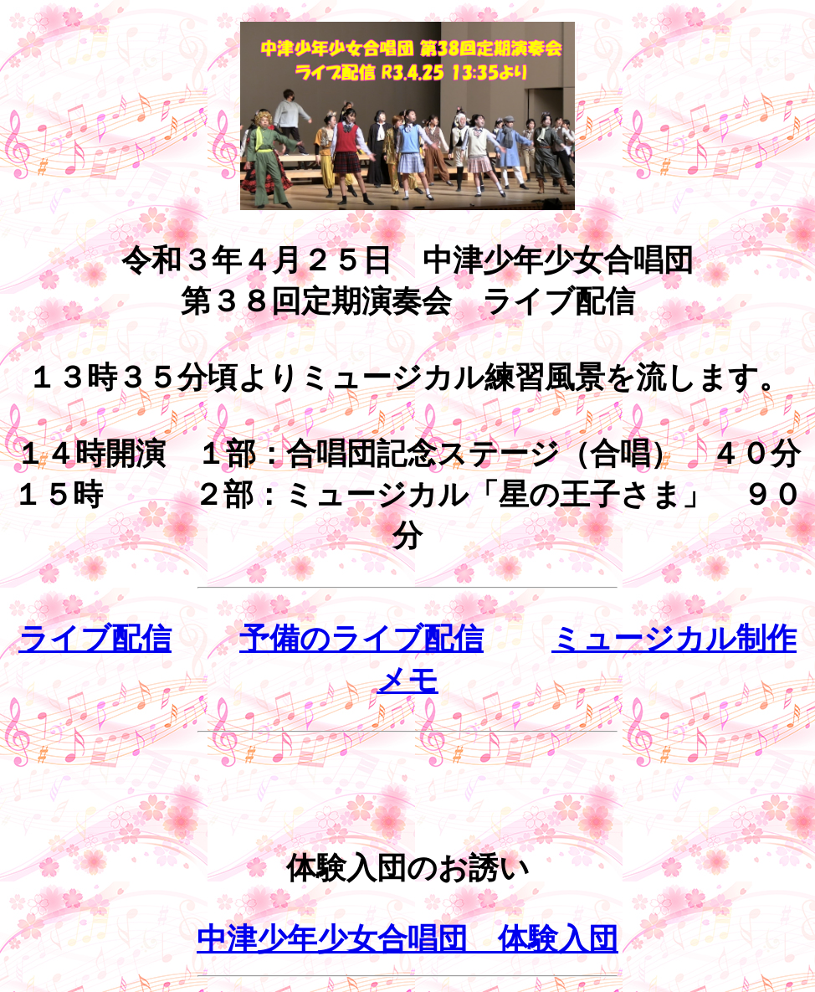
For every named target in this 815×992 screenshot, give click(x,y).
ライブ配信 (95, 638)
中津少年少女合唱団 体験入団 (407, 939)
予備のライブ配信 (361, 638)
